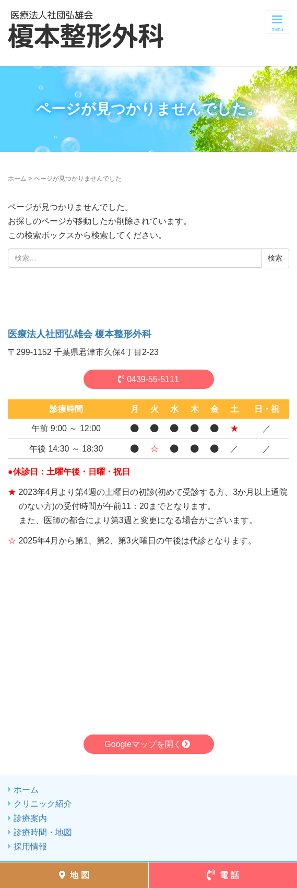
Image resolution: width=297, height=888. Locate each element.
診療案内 (30, 818)
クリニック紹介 (43, 803)
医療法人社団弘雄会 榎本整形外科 (79, 334)
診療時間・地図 (43, 832)
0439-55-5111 (148, 379)
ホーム (17, 178)
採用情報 (30, 846)
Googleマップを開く (148, 744)
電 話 (223, 875)
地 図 (74, 875)
